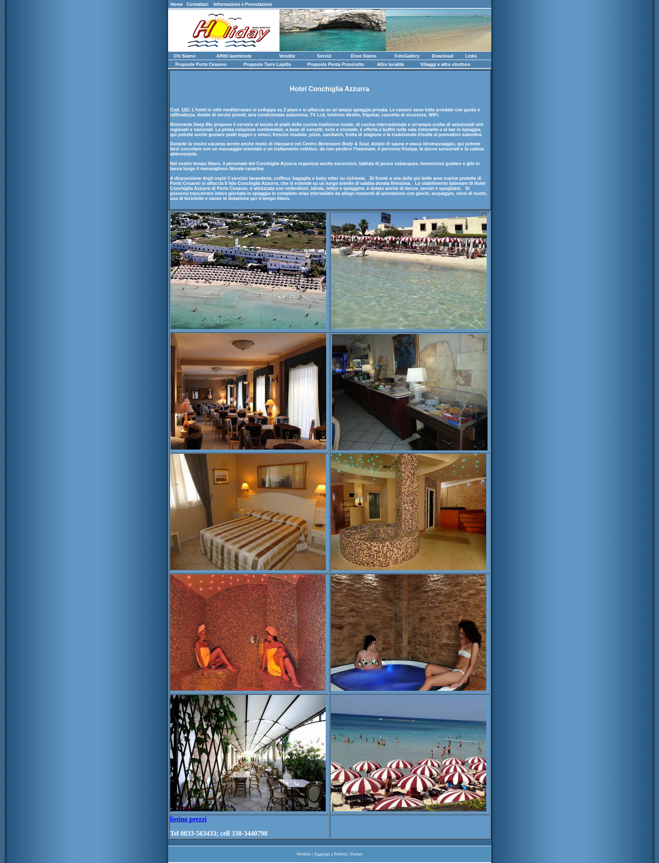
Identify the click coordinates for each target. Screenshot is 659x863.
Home (176, 4)
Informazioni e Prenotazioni (243, 4)
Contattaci (197, 4)
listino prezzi (188, 819)
